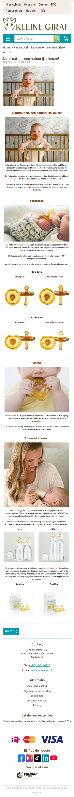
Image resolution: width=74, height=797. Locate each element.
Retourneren (14, 10)
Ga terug (11, 631)
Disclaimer (37, 695)
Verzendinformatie (37, 700)
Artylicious (37, 792)
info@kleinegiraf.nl (41, 670)
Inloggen (30, 10)
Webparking (59, 788)
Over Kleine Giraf (37, 686)
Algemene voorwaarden (37, 691)
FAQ (53, 4)
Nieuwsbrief (13, 4)
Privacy (37, 705)
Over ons (30, 4)
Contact (43, 4)
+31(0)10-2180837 (39, 665)
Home (6, 47)
